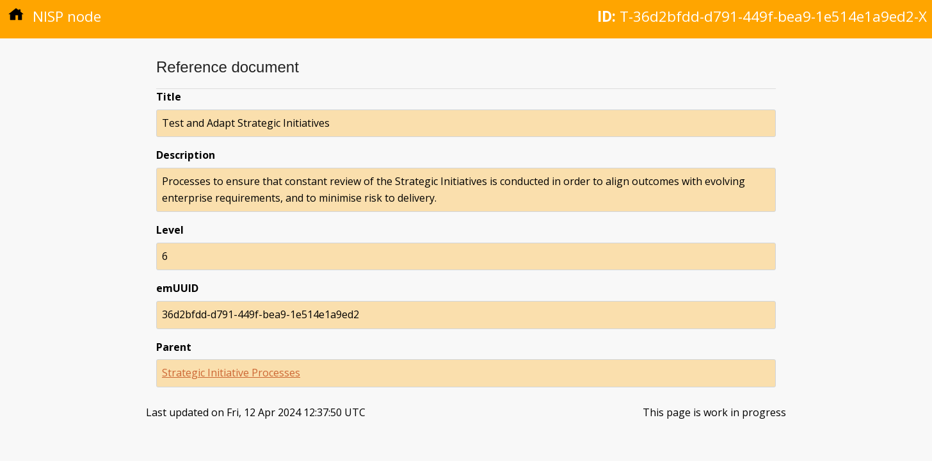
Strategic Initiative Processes (231, 373)
